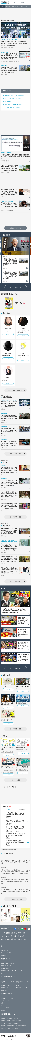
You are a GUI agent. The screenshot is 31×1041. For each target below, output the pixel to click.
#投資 (4, 98)
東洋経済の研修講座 (21, 703)
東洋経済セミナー (20, 985)
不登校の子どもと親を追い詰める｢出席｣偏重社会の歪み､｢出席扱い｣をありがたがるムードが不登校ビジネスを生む (9, 570)
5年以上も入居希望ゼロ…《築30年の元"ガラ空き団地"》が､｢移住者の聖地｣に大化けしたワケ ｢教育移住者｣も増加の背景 (9, 168)
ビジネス (3, 939)
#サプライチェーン (15, 107)
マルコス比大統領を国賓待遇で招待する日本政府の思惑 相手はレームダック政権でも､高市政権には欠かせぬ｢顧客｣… (9, 494)
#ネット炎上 (6, 107)
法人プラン (4, 1005)
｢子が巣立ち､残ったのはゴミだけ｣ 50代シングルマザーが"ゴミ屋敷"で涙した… (15, 835)
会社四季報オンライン (6, 965)
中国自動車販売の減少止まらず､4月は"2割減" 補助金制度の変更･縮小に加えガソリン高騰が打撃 (9, 418)
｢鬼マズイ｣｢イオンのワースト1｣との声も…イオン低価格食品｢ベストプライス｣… (15, 821)
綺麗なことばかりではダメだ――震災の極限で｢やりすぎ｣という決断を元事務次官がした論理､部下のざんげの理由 (10, 275)
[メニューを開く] (29, 2)
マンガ (3, 936)
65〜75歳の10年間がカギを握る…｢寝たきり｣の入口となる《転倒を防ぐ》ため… (15, 842)
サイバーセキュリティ (6, 952)
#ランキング (19, 98)
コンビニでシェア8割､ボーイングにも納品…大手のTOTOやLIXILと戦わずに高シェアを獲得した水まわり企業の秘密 (9, 192)
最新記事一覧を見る (15, 228)
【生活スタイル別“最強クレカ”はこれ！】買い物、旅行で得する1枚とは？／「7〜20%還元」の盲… (23, 645)
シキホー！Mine (5, 973)
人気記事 (5, 806)
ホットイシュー (5, 686)
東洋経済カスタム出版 (21, 987)
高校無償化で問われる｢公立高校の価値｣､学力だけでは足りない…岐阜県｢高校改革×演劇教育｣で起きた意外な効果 (9, 531)
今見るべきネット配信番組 (22, 687)
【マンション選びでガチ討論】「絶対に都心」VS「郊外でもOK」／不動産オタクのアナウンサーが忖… (23, 657)
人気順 (21, 6)
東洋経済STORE (5, 968)
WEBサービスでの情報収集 (14, 1020)
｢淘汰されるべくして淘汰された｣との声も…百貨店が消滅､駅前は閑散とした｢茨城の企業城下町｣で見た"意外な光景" (9, 70)
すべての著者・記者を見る (15, 390)
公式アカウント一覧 (19, 1018)
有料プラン (4, 1003)
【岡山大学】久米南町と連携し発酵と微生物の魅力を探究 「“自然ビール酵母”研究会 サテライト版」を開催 (14, 881)
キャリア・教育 (22, 939)
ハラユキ (23, 353)
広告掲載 (3, 1020)
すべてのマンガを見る (15, 780)
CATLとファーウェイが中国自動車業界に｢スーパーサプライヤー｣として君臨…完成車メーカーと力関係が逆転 (15, 43)
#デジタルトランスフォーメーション (12, 104)
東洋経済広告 (4, 987)
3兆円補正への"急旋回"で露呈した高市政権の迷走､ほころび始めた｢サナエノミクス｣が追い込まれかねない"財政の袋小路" (9, 470)
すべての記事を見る (15, 453)
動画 (26, 6)
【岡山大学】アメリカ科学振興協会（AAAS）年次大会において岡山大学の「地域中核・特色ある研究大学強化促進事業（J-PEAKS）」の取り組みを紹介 (14, 871)
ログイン (23, 2)
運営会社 (3, 1018)
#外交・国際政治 (7, 101)
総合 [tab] (9, 809)
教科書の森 (4, 990)
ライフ (3, 942)
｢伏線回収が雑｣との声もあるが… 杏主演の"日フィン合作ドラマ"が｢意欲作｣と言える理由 (9, 205)
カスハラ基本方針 (5, 1028)
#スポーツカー (10, 98)
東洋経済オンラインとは (7, 998)
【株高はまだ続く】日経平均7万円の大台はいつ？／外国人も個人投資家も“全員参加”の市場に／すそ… (23, 620)
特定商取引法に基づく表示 (7, 1025)
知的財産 (16, 1023)
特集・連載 (15, 6)
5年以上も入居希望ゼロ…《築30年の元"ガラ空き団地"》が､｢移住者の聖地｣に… (15, 814)
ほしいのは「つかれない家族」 (7, 748)
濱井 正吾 (8, 377)
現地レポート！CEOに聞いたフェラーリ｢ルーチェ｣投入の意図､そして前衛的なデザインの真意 (9, 431)
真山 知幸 (22, 328)
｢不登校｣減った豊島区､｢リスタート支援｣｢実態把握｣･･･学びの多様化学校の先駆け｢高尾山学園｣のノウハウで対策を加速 (9, 559)
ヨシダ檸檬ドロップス (22, 747)
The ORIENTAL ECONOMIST (8, 963)
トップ (3, 6)
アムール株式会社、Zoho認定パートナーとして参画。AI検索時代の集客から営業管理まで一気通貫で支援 (14, 862)
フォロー (8, 334)
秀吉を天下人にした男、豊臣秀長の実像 (7, 703)
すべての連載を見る (15, 729)
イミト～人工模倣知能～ (22, 767)
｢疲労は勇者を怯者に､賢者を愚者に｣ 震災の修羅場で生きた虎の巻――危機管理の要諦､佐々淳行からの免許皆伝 (10, 262)
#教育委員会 (21, 95)
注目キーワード (7, 90)
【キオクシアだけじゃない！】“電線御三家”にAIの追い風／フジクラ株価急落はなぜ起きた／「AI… (23, 633)
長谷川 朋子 (8, 328)
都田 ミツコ (8, 353)
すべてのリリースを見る (15, 899)
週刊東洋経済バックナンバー (11, 294)
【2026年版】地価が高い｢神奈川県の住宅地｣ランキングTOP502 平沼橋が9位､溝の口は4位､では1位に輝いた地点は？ (9, 56)
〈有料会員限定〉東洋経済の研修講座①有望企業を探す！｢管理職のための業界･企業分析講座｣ (15, 155)
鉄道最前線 (4, 955)
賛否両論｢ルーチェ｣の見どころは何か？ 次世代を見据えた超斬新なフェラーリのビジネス (9, 443)
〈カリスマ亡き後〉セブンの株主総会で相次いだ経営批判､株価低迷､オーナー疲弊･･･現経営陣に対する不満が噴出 (9, 483)
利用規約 (3, 1010)
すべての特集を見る (15, 287)
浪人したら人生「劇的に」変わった (7, 720)
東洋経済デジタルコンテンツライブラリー (11, 970)
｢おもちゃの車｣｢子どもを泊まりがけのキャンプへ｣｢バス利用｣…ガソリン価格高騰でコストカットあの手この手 (9, 506)
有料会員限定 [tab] (22, 809)
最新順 (8, 6)
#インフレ (14, 95)
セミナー (8, 936)
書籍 (21, 936)
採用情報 (9, 1018)
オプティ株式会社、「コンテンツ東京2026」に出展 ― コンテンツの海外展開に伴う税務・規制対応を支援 (14, 891)
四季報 (15, 936)
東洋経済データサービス (7, 985)
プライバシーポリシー (6, 1023)
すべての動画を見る (15, 668)
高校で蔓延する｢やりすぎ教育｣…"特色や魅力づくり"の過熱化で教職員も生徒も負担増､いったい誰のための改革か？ (9, 547)
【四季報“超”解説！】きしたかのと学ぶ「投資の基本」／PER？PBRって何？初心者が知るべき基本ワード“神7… (14, 610)
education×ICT (4, 950)
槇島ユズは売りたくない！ (7, 767)
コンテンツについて (6, 1000)
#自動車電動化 (6, 95)
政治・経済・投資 (11, 939)
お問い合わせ (15, 1028)
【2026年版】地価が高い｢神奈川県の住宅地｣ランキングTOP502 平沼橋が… (15, 828)
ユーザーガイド (5, 1008)
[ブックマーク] (29, 48)
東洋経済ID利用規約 (21, 1025)
